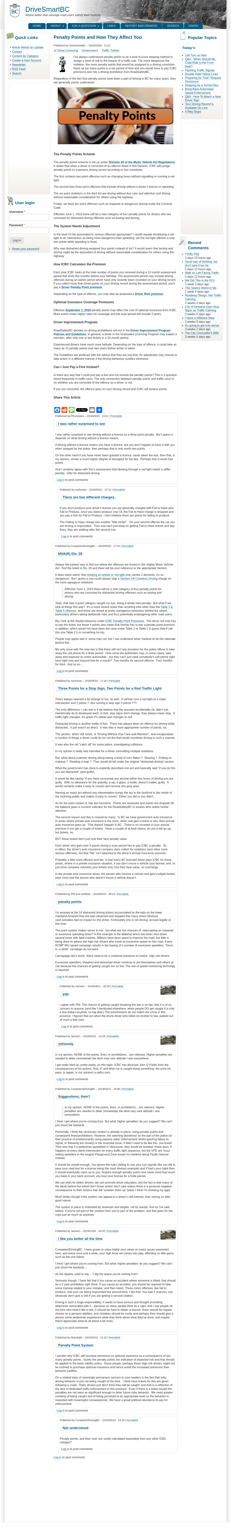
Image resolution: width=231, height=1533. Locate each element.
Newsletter (19, 64)
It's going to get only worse (202, 325)
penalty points (70, 902)
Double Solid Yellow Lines (201, 74)
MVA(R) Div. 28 (70, 554)
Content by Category (25, 56)
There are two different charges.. (89, 497)
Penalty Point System (75, 1345)
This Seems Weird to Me (201, 288)
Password (16, 225)
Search (16, 73)
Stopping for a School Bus (201, 85)
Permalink (116, 416)
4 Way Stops (193, 111)
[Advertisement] (29, 138)
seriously (65, 1044)
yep (66, 994)
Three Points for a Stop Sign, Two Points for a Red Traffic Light (110, 688)
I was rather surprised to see (81, 424)
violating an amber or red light (106, 574)
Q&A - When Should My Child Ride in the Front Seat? (200, 63)
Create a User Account (26, 60)
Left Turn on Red (195, 55)
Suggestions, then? (74, 1096)
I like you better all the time (80, 1239)
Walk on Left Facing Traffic (202, 272)
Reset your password (25, 248)
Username (16, 211)
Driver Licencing (67, 50)
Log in (61, 479)
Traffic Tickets (110, 50)
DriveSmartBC (47, 9)
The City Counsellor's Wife (202, 332)
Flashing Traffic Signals (200, 70)
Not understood (75, 1428)
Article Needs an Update (27, 47)
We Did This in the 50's (199, 280)
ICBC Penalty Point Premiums (124, 621)
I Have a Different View (199, 317)
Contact (17, 51)
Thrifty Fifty (192, 254)
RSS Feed (18, 69)
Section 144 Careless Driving (138, 578)
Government (90, 50)
